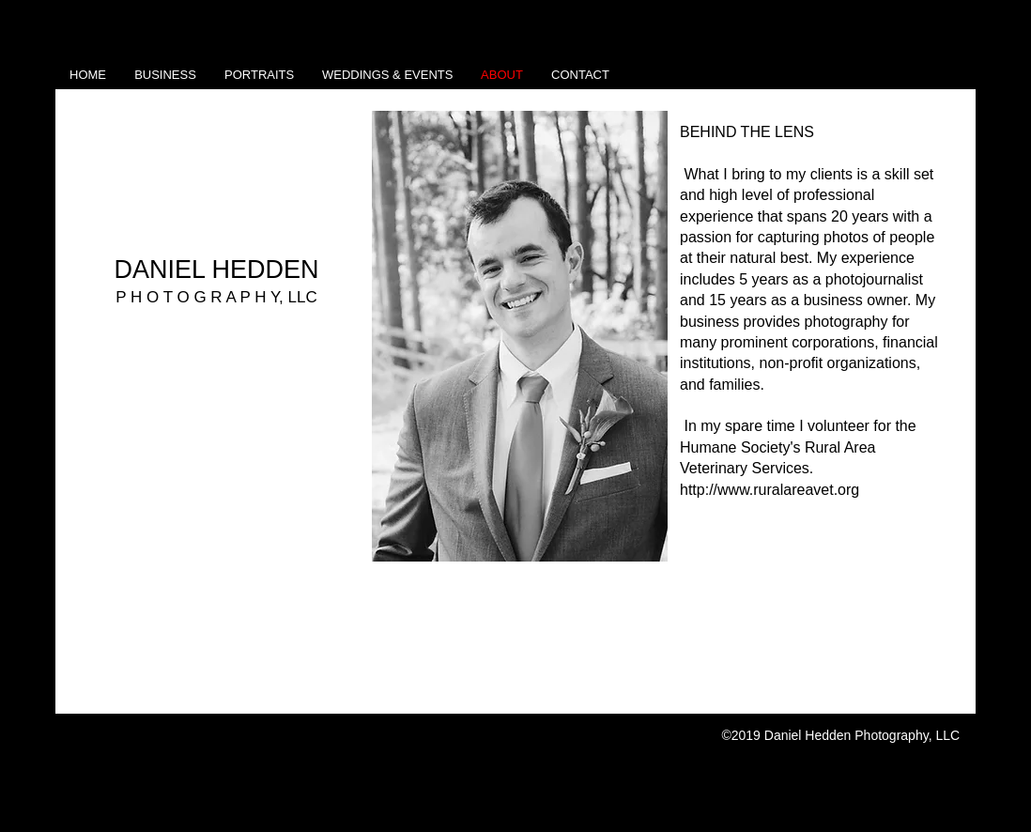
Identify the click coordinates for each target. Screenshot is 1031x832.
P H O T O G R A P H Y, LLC (216, 297)
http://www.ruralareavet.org (769, 490)
